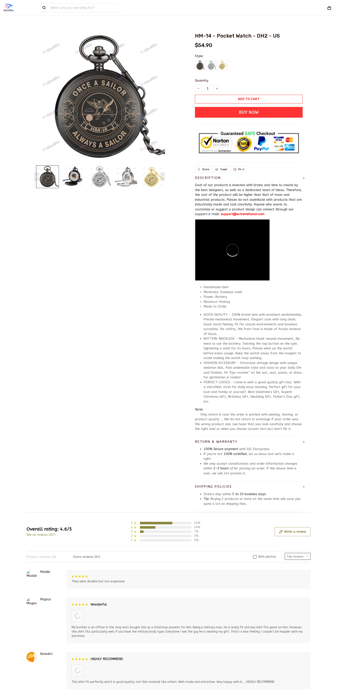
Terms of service (184, 631)
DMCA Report (230, 674)
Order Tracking (110, 652)
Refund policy (182, 652)
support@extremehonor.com (242, 214)
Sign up (299, 646)
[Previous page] (36, 176)
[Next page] (163, 176)
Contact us (107, 645)
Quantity (201, 80)
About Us (106, 631)
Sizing (103, 659)
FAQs (103, 638)
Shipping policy (183, 645)
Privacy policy (182, 638)
